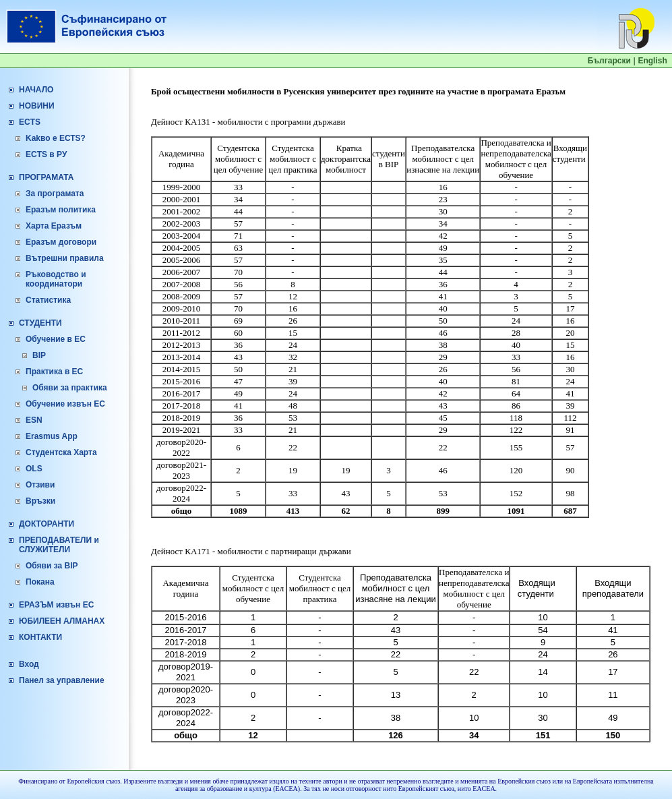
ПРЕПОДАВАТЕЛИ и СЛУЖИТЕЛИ (59, 544)
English (652, 60)
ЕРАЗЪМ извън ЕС (56, 605)
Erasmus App (52, 436)
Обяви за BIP (52, 565)
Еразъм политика (61, 209)
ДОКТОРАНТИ (46, 524)
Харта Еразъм (54, 226)
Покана (40, 582)
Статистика (48, 300)
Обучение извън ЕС (65, 404)
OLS (34, 468)
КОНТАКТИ (40, 637)
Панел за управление (61, 680)
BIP (39, 355)
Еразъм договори (61, 242)
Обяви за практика (69, 387)
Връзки (40, 501)
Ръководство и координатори (56, 279)
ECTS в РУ (46, 154)
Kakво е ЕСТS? (56, 138)
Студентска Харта (61, 452)
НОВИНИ (37, 106)
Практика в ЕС (54, 371)
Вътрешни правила (65, 258)
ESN (34, 420)
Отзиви (40, 485)
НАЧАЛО (36, 89)
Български (609, 60)
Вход (29, 664)
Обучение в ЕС (56, 339)
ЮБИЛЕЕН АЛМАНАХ (61, 621)
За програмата (55, 193)
